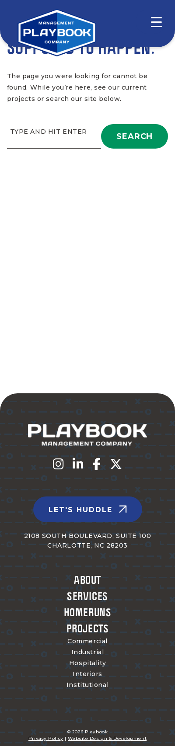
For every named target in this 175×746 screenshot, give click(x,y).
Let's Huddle (80, 510)
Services (87, 596)
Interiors (87, 674)
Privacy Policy (45, 738)
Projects (87, 628)
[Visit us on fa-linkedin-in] (78, 464)
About (87, 579)
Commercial (87, 641)
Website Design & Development (107, 738)
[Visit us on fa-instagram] (58, 464)
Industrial (87, 652)
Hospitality (87, 663)
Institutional (87, 685)
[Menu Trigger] (151, 22)
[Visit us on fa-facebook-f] (97, 464)
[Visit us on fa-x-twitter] (116, 464)
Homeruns (87, 612)
